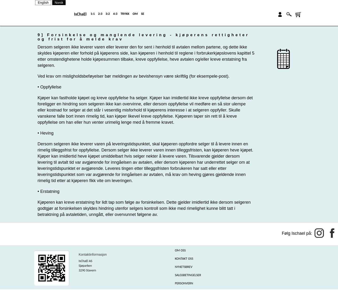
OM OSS (180, 250)
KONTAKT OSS (184, 259)
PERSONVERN (184, 283)
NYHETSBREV (183, 267)
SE (142, 14)
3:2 (108, 14)
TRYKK (125, 14)
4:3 (115, 14)
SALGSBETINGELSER (188, 275)
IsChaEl (80, 14)
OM (135, 14)
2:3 (100, 14)
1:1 (93, 14)
